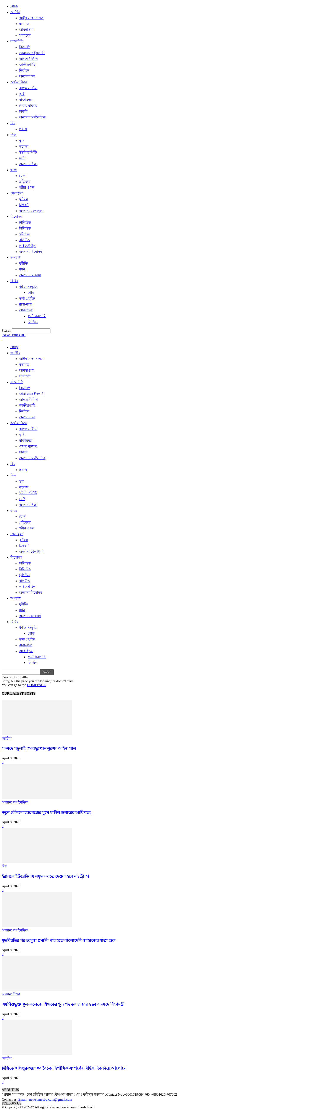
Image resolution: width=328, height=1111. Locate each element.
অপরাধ (15, 257)
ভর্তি (22, 158)
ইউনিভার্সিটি (28, 152)
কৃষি (21, 94)
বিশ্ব (12, 123)
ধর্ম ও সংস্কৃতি (28, 287)
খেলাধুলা (16, 193)
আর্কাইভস (26, 310)
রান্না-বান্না (25, 304)
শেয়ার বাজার (28, 105)
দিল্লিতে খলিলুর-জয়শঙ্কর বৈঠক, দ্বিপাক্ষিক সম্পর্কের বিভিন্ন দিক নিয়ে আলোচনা (65, 1068)
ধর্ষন (22, 269)
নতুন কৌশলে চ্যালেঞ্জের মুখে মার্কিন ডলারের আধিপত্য (46, 812)
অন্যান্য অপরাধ (30, 275)
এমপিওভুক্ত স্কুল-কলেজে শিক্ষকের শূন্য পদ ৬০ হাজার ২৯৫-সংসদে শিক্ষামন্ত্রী (63, 1004)
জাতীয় (15, 12)
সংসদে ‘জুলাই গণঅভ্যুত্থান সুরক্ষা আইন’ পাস (39, 748)
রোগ (22, 176)
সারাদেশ (25, 35)
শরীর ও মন (26, 187)
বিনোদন (16, 216)
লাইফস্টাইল (27, 246)
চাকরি (23, 111)
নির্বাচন (24, 70)
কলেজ (23, 146)
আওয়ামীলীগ (28, 59)
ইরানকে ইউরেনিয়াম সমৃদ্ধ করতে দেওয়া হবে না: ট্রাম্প (45, 876)
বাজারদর (25, 100)
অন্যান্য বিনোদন (30, 252)
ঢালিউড (25, 222)
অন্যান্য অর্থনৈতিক (32, 117)
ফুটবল (23, 199)
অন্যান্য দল (27, 76)
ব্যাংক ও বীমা (28, 88)
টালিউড (25, 228)
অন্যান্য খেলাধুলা (31, 211)
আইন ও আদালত (31, 18)
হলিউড (24, 234)
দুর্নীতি (23, 263)
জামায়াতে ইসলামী (32, 53)
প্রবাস (23, 129)
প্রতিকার (25, 181)
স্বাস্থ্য (13, 170)
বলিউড (24, 240)
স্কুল (21, 140)
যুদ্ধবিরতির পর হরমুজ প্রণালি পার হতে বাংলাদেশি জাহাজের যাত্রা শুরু (58, 940)
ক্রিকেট (24, 205)
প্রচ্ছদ (14, 6)
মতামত (24, 24)
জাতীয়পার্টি (27, 64)
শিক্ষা (13, 135)
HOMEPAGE (36, 685)
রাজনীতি (16, 41)
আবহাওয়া (26, 29)
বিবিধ (14, 281)
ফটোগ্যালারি (37, 316)
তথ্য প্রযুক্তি (27, 298)
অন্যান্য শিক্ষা (28, 164)
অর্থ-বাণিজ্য (18, 82)
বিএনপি (24, 47)
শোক (31, 292)
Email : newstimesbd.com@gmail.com (45, 1099)
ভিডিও (33, 322)
